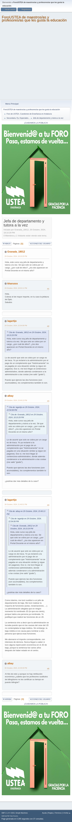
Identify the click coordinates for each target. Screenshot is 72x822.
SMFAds (4, 816)
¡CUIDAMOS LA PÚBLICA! (36, 123)
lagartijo (12, 321)
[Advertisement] (36, 62)
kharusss (12, 283)
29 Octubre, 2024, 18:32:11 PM (16, 288)
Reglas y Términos (54, 813)
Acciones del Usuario (40, 244)
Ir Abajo (6, 244)
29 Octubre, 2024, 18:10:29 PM (16, 256)
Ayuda (44, 813)
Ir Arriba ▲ (67, 813)
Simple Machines (21, 813)
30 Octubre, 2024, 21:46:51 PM (16, 504)
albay (10, 396)
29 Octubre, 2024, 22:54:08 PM (16, 325)
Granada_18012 (16, 251)
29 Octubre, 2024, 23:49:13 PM (16, 400)
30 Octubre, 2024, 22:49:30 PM (16, 668)
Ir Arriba (7, 699)
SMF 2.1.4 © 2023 (8, 813)
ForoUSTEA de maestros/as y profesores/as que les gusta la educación (34, 18)
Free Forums (14, 816)
